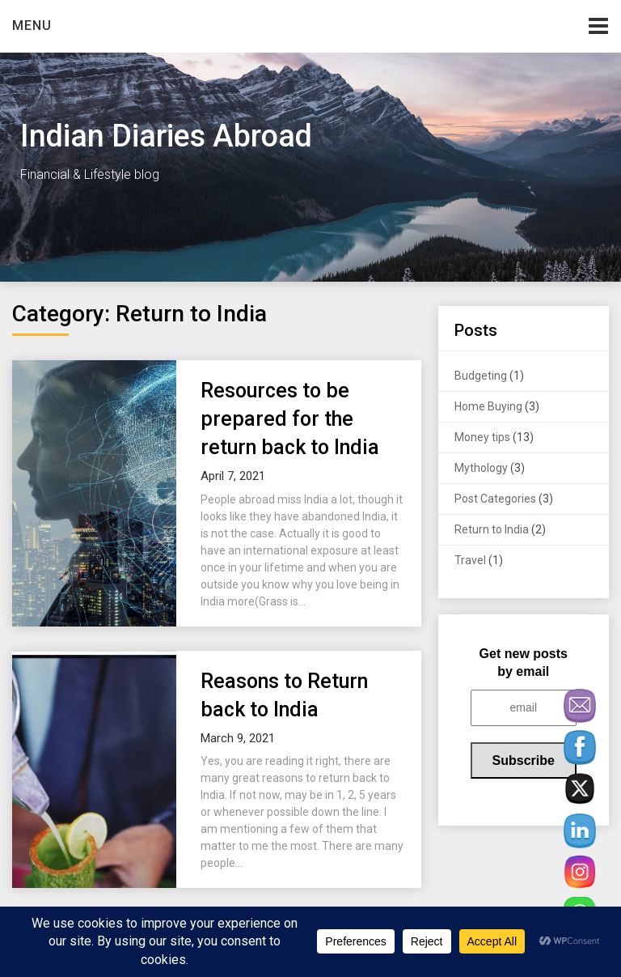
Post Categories (495, 498)
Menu (32, 25)
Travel (470, 560)
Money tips (482, 437)
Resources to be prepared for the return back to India (290, 419)
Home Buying (488, 406)
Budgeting (480, 375)
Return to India (491, 529)
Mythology (481, 467)
